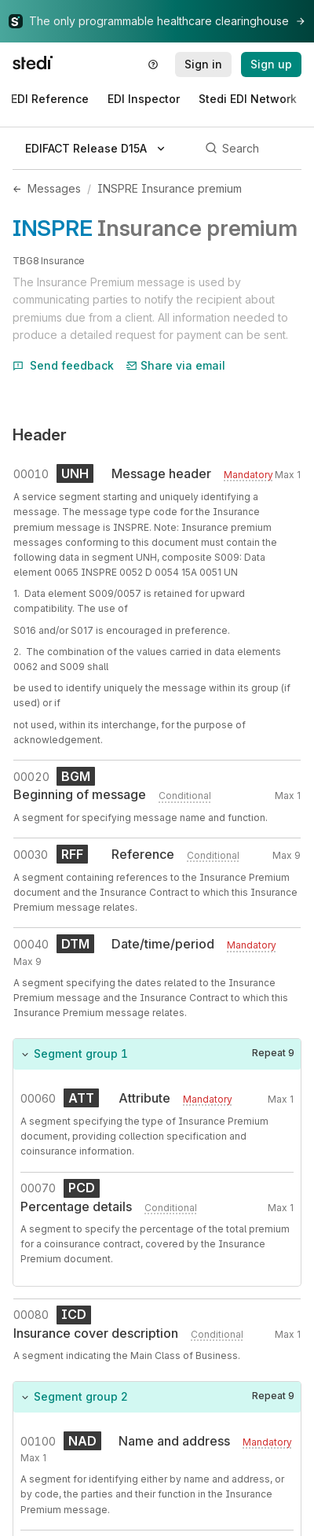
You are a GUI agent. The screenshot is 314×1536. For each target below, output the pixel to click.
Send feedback (63, 365)
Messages (54, 188)
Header (40, 434)
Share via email (175, 365)
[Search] (250, 149)
